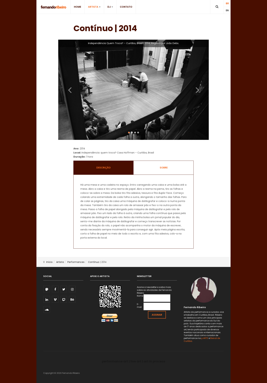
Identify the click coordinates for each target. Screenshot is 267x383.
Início (49, 262)
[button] (69, 90)
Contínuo (93, 262)
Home (77, 7)
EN (227, 10)
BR (227, 3)
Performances (75, 262)
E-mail (139, 305)
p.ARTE (204, 338)
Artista (94, 7)
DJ (110, 7)
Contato (126, 7)
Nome (140, 295)
